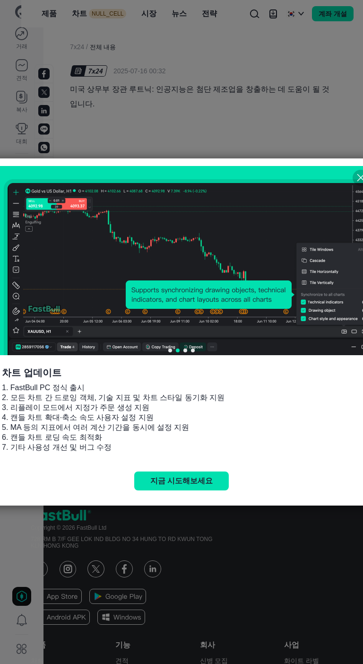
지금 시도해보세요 (181, 481)
